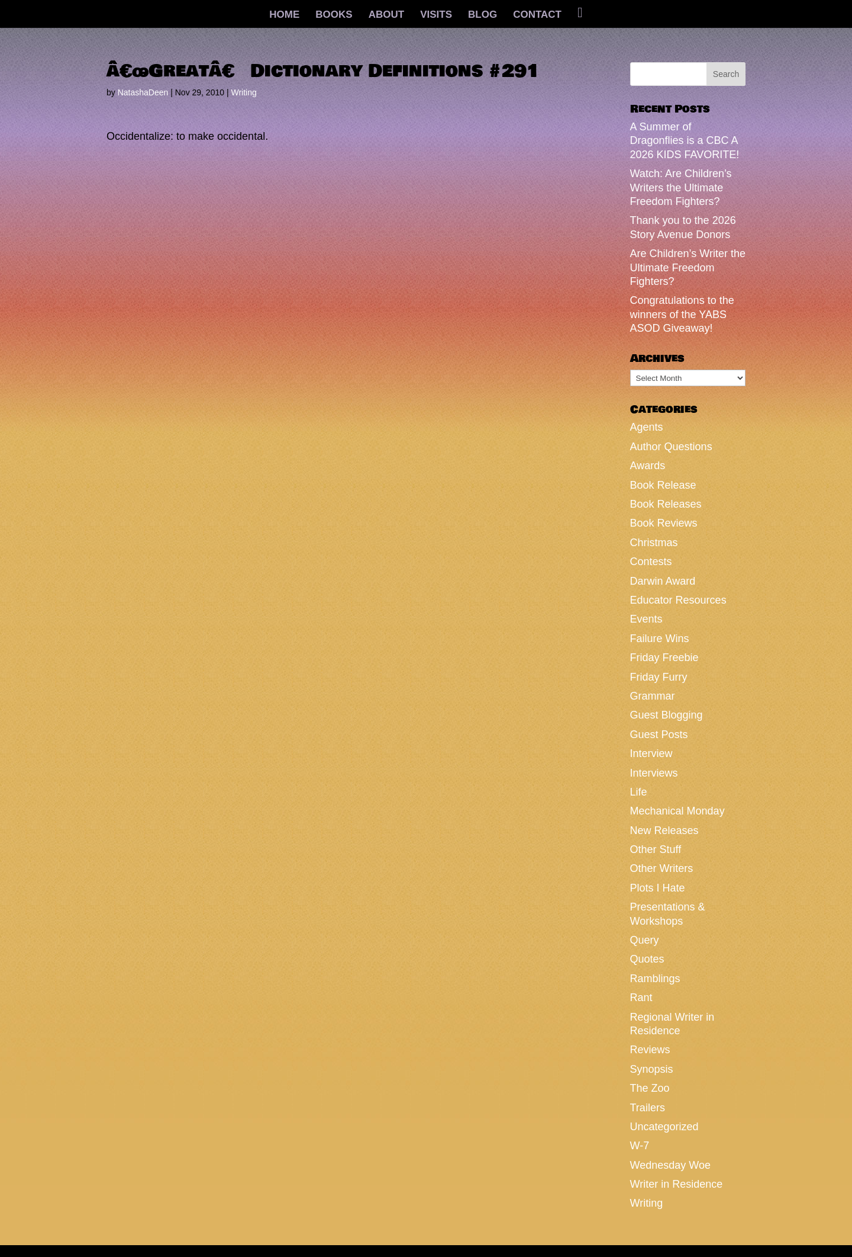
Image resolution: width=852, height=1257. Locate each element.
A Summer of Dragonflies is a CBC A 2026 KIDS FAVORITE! (685, 141)
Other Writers (661, 868)
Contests (651, 561)
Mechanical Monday (677, 811)
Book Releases (666, 504)
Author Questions (671, 447)
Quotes (647, 959)
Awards (648, 466)
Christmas (654, 543)
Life (638, 792)
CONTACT (537, 15)
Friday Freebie (664, 657)
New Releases (664, 830)
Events (646, 619)
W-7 (640, 1146)
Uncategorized (664, 1127)
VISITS (436, 15)
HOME (284, 15)
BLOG (482, 15)
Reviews (650, 1050)
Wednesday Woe (670, 1165)
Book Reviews (664, 523)
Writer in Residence (676, 1184)
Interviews (654, 773)
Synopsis (651, 1069)
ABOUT (386, 15)
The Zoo (650, 1088)
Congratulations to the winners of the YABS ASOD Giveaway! (682, 314)
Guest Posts (659, 734)
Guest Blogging (666, 715)
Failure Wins (659, 638)
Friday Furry (659, 677)
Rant (641, 997)
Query (644, 940)
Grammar (652, 696)
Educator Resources (678, 600)
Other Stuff (656, 849)
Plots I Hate (657, 888)
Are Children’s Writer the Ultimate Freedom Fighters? (688, 267)
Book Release (663, 485)
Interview (651, 753)
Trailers (647, 1108)
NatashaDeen (143, 92)
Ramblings (655, 979)
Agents (646, 427)
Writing (243, 92)
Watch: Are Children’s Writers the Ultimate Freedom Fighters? (681, 187)
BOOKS (333, 15)
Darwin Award (663, 581)
